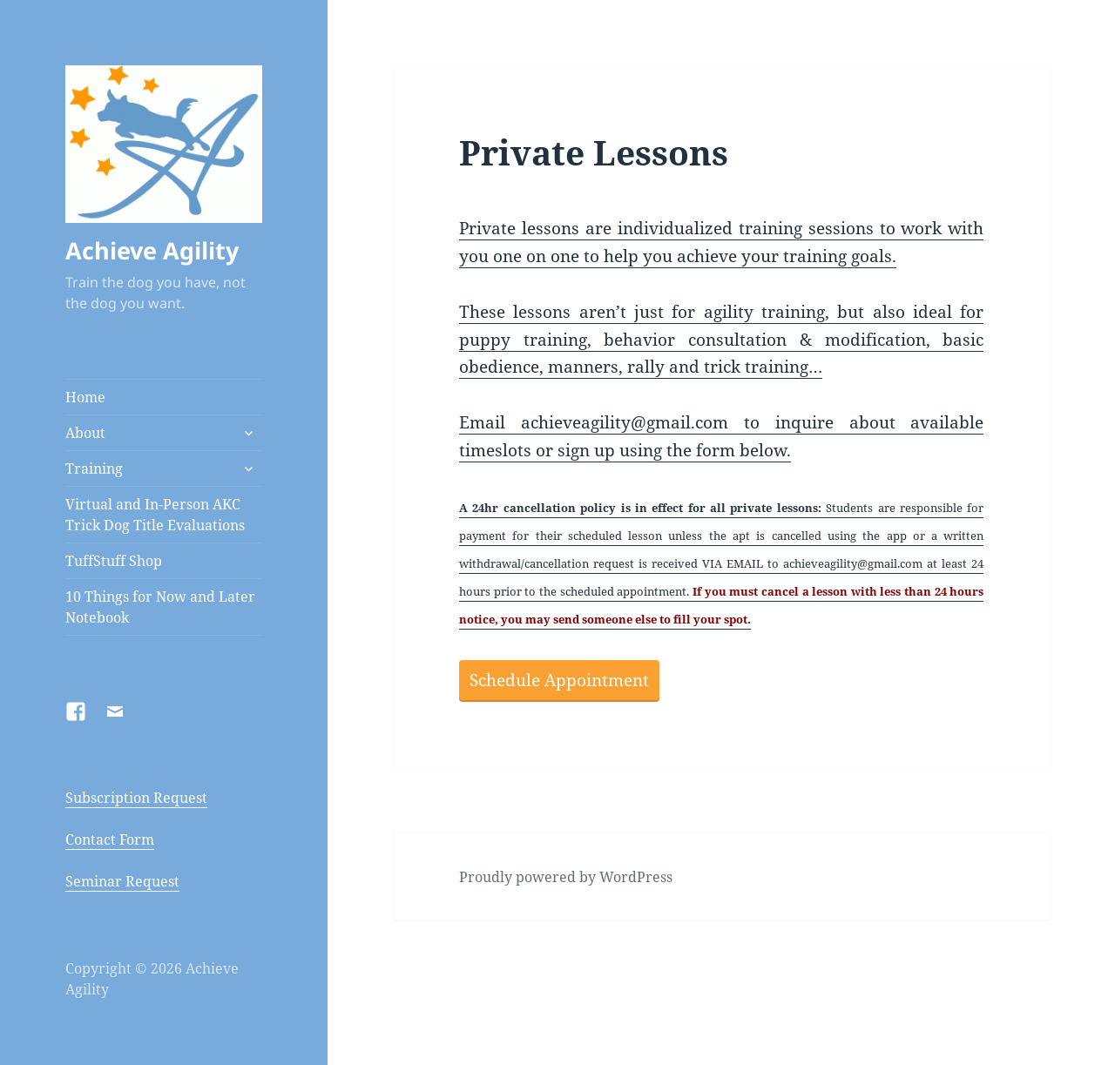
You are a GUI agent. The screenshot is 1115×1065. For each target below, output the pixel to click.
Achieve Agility (152, 250)
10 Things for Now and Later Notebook (160, 607)
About (85, 432)
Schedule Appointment (559, 680)
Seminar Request (122, 881)
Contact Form (109, 839)
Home (85, 397)
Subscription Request (136, 797)
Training (94, 468)
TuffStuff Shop (113, 560)
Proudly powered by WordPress (565, 876)
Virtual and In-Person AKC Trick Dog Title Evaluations (155, 515)
